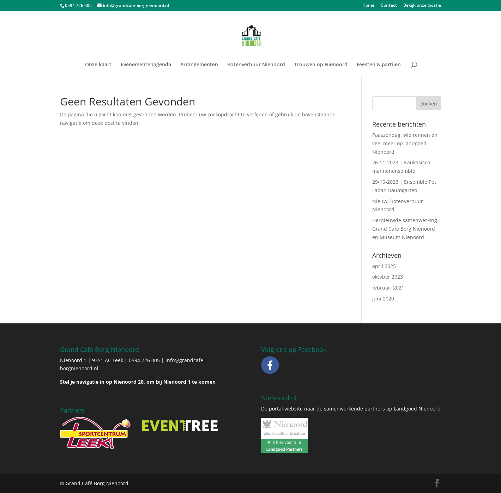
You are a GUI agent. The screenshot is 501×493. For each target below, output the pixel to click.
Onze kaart (98, 65)
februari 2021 (388, 287)
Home (368, 5)
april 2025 (384, 266)
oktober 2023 (387, 276)
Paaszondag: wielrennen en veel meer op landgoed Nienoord (404, 143)
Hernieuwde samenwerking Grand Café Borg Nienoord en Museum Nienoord (404, 229)
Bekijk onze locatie (422, 5)
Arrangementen (199, 65)
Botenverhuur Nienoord (256, 65)
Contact (389, 5)
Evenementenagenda (146, 65)
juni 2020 (383, 298)
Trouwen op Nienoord (321, 65)
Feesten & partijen (379, 65)
